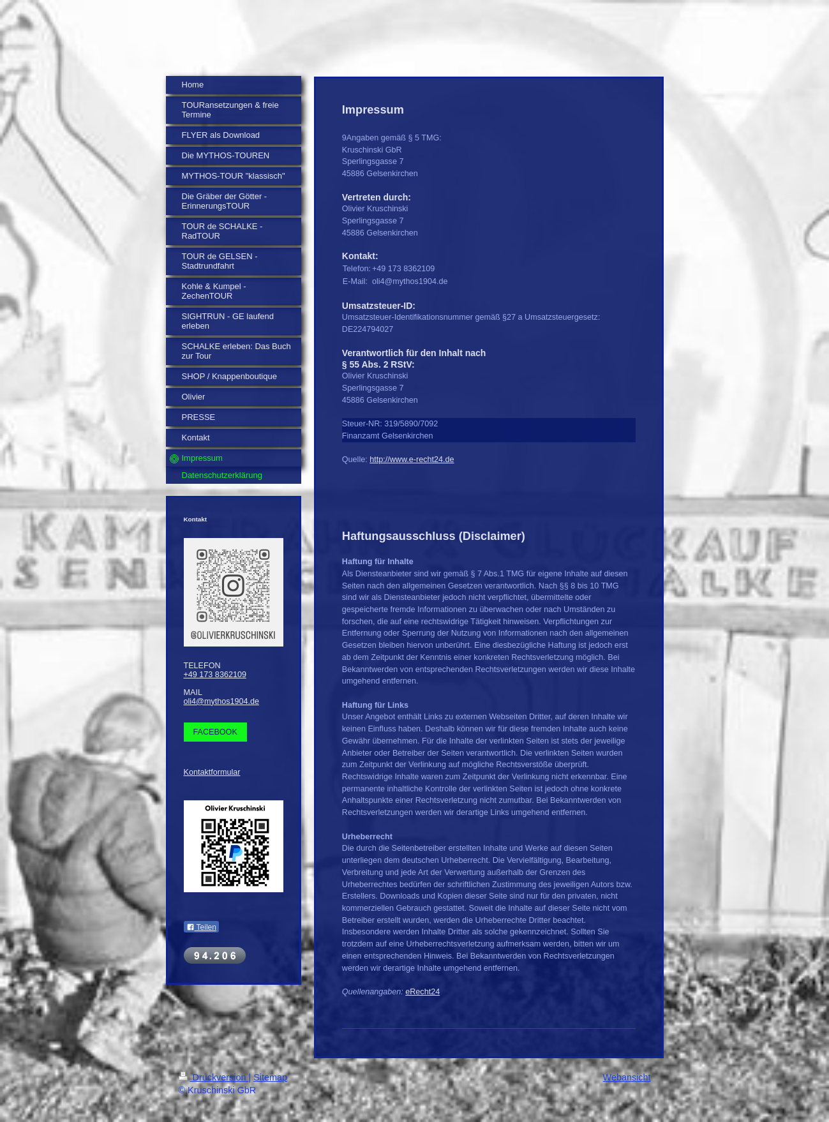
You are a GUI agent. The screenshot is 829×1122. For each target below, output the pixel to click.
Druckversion (214, 1077)
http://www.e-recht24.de (412, 459)
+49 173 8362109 (215, 674)
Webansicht (627, 1077)
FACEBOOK (215, 732)
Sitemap (270, 1077)
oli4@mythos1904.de (222, 701)
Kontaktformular (212, 772)
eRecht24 (422, 991)
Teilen (201, 927)
